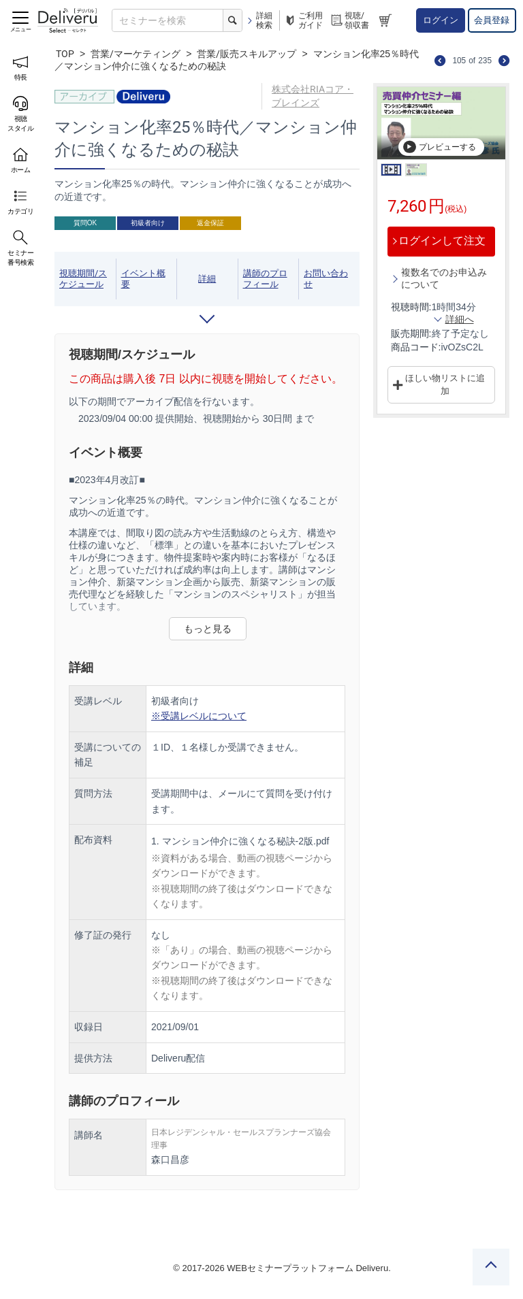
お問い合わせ (326, 278)
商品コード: (416, 347)
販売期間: (411, 333)
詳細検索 (259, 20)
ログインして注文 (442, 240)
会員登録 (491, 20)
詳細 (207, 279)
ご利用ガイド (303, 20)
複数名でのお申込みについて (444, 278)
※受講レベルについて (199, 715)
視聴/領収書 (349, 20)
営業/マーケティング (135, 53)
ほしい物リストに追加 (445, 384)
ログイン (440, 20)
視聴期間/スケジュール (83, 278)
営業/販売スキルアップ (246, 53)
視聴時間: (411, 306)
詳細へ (459, 319)
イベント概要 (143, 278)
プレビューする (439, 147)
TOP (65, 53)
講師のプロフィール (265, 278)
